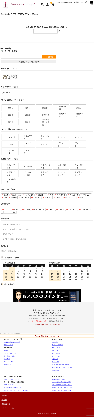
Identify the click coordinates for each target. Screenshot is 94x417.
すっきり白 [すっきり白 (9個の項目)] (36, 197)
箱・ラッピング (56, 356)
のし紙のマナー (56, 370)
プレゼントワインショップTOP (12, 342)
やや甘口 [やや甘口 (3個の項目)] (82, 197)
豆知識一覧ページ (8, 384)
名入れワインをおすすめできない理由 (62, 367)
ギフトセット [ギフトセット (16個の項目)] (86, 195)
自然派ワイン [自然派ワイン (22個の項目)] (41, 195)
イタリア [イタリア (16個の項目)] (17, 209)
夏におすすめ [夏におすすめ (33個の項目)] (16, 195)
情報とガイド (8, 234)
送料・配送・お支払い (10, 356)
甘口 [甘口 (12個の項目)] (5, 197)
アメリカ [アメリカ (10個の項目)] (51, 209)
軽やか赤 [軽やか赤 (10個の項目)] (14, 197)
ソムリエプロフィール (10, 353)
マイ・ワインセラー (57, 353)
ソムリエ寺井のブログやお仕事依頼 (61, 382)
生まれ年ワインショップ (58, 379)
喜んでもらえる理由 (57, 345)
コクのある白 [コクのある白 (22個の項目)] (29, 195)
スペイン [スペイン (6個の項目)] (61, 209)
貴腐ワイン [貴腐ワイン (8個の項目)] (47, 197)
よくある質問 (55, 362)
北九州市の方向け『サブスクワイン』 (62, 385)
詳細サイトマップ (8, 345)
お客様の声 (55, 359)
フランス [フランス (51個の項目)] (7, 209)
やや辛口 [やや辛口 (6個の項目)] (58, 197)
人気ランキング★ (57, 347)
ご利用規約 (7, 359)
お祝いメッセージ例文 (11, 224)
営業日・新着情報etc (9, 251)
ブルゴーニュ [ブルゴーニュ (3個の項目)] (72, 209)
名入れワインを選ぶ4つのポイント (61, 364)
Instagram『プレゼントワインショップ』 (62, 387)
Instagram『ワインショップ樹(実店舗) (61, 390)
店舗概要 (6, 350)
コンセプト (55, 342)
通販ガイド (55, 350)
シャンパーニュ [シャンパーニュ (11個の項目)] (39, 209)
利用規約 (4, 400)
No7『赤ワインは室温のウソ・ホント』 (14, 387)
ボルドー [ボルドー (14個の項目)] (27, 209)
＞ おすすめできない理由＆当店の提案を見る (47, 325)
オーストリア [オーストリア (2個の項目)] (11, 212)
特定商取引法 (7, 364)
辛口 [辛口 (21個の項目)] (51, 195)
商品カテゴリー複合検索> (29, 61)
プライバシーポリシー (10, 361)
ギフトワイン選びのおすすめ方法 (16, 229)
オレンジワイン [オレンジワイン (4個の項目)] (70, 197)
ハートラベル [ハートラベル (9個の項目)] (25, 197)
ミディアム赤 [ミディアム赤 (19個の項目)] (61, 195)
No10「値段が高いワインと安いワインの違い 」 (16, 390)
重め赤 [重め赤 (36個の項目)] (6, 195)
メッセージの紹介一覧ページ (11, 379)
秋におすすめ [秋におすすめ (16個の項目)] (74, 195)
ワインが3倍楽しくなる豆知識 (14, 238)
